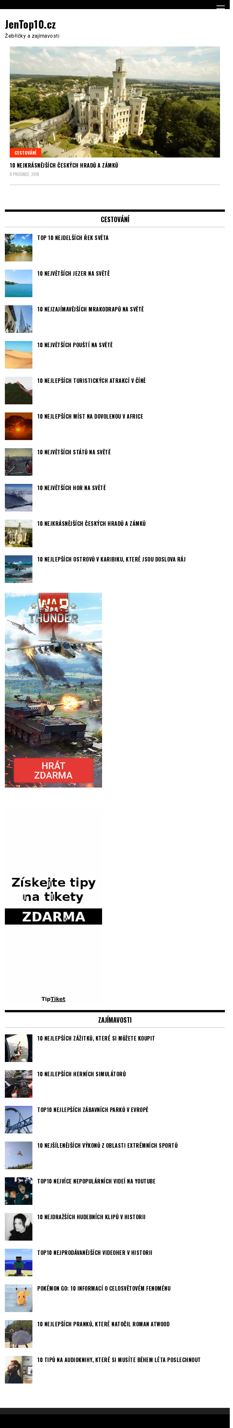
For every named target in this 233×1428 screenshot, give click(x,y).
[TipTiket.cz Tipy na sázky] (53, 1000)
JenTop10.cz (30, 24)
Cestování (25, 152)
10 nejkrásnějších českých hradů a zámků (64, 165)
